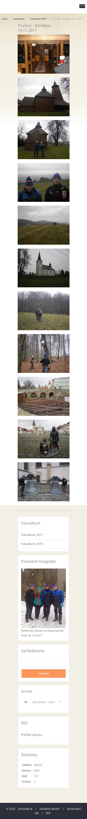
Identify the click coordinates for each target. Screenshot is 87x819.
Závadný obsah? (49, 809)
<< (26, 702)
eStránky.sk (25, 809)
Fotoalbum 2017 (39, 18)
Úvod (4, 18)
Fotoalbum (18, 18)
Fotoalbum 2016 (32, 544)
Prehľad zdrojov (31, 735)
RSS (48, 813)
